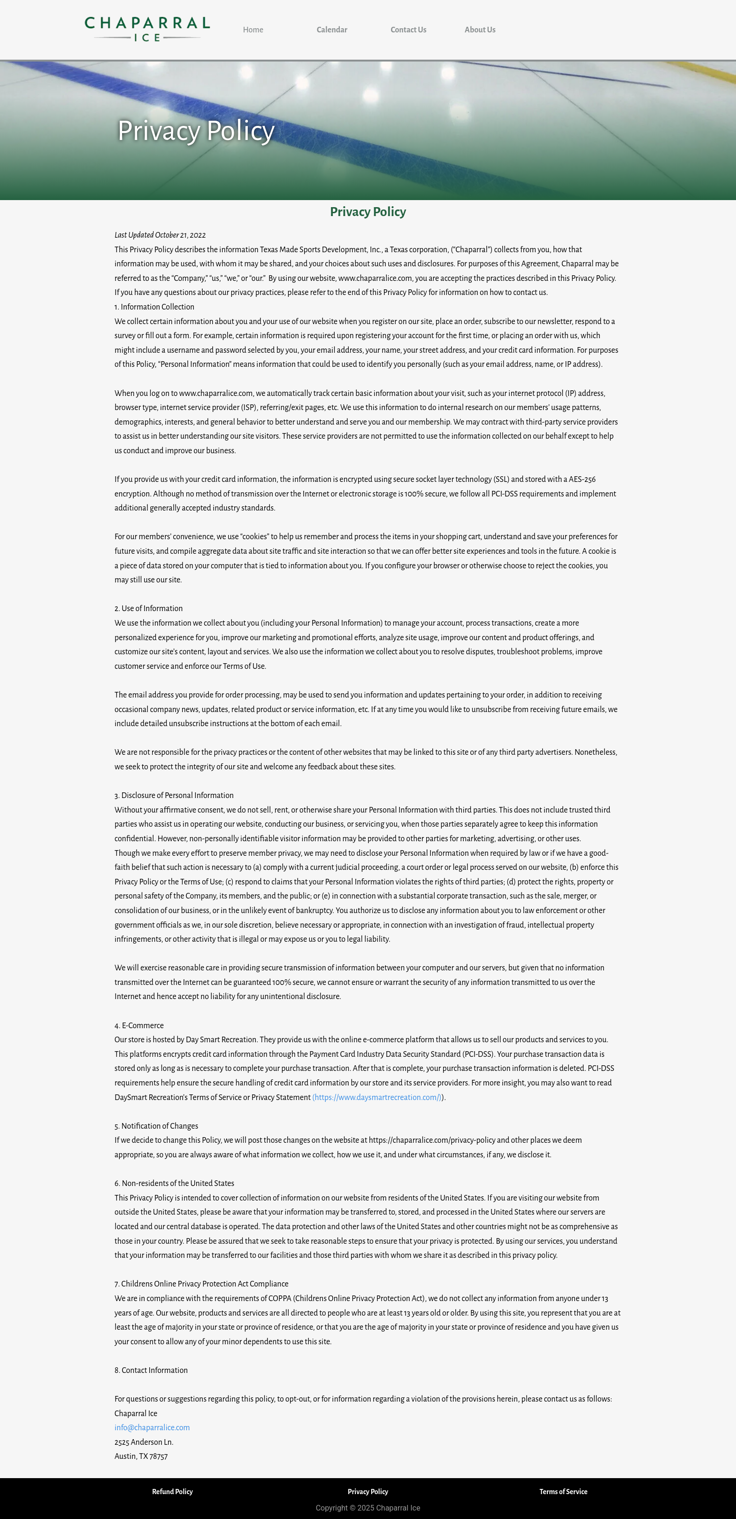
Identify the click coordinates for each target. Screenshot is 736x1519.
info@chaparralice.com (152, 1428)
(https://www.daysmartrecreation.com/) (377, 1097)
